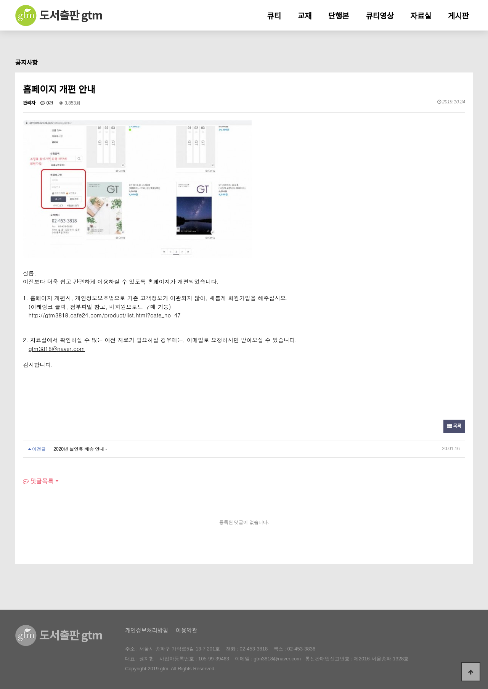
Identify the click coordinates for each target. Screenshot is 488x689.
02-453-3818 (254, 649)
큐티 (274, 16)
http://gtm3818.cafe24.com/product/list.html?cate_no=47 (105, 315)
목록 (454, 426)
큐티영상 (380, 16)
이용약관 (186, 630)
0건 (46, 103)
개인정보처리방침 (146, 630)
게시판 (458, 16)
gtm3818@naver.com (277, 659)
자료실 (420, 16)
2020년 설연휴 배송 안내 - (80, 449)
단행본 (338, 16)
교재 (305, 16)
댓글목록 (38, 481)
